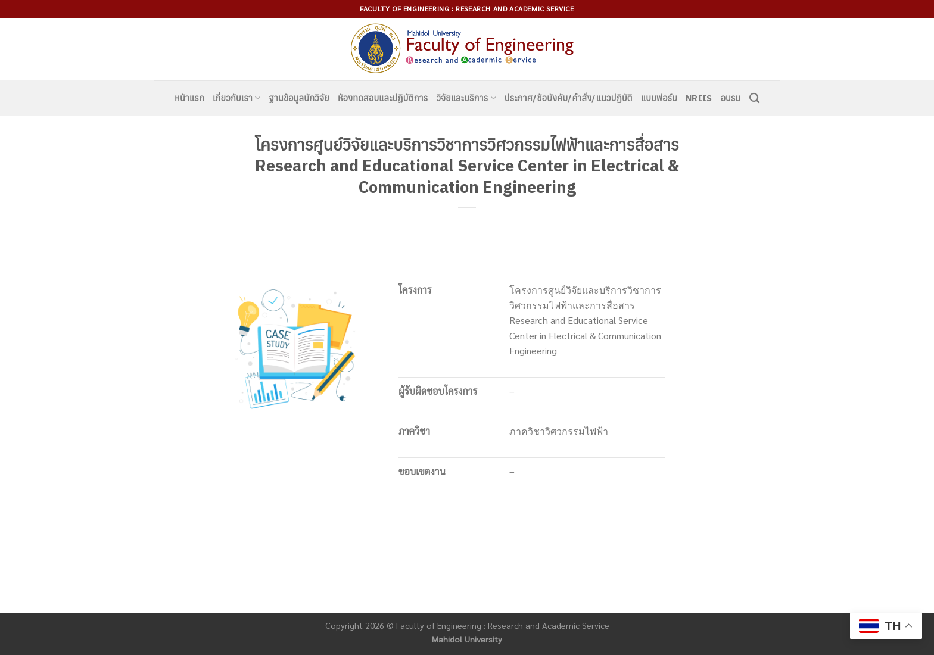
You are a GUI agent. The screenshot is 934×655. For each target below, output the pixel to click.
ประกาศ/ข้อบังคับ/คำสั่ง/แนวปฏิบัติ (569, 98)
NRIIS (699, 98)
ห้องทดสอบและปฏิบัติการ (383, 98)
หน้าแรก (189, 98)
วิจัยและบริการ (466, 98)
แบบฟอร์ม (659, 98)
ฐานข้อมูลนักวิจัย (299, 98)
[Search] (754, 98)
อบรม (731, 98)
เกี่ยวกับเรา (237, 98)
